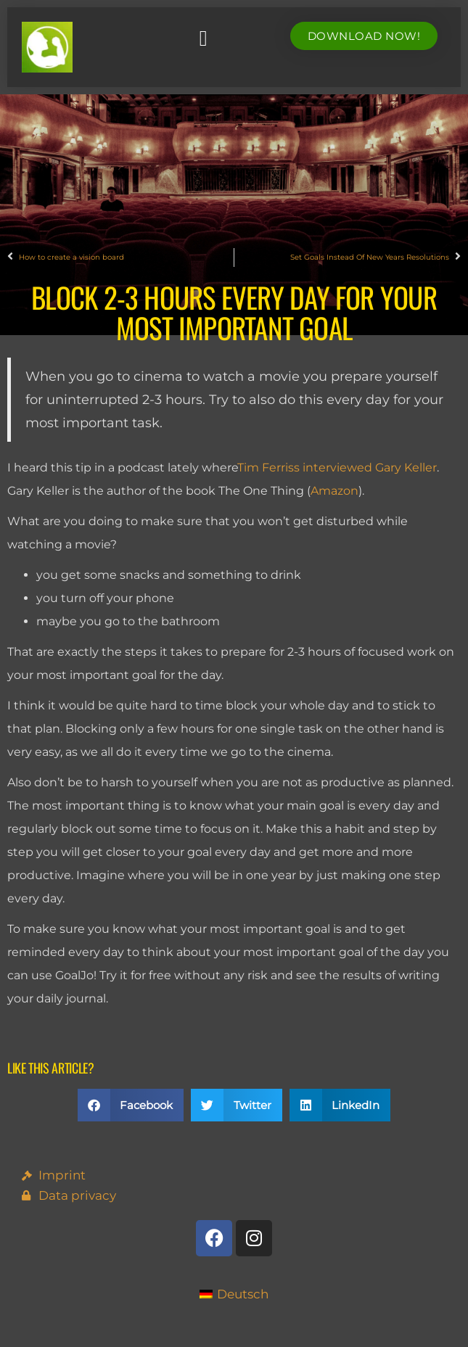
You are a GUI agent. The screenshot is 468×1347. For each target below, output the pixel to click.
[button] (203, 38)
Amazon (334, 491)
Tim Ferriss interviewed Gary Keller (337, 467)
